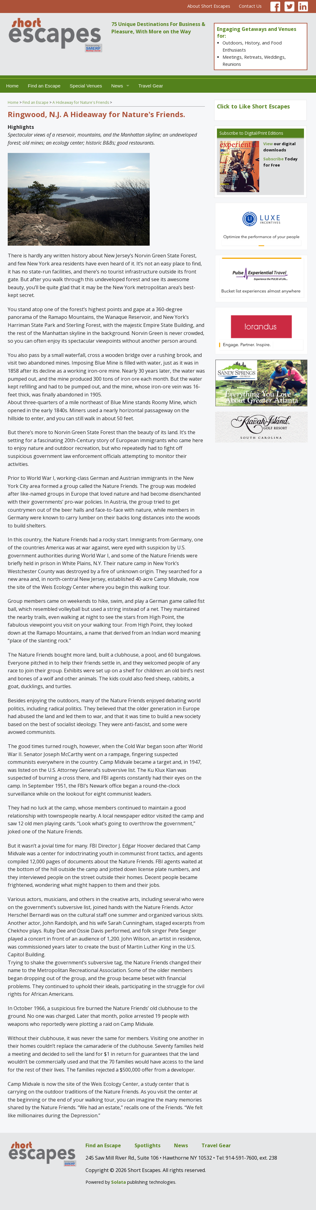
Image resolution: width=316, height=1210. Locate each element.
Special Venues (86, 85)
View (268, 143)
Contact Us (250, 6)
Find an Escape (44, 85)
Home (12, 85)
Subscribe (228, 133)
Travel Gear (151, 85)
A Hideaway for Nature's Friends (80, 102)
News (117, 85)
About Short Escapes (208, 6)
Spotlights (147, 1145)
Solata (118, 1182)
